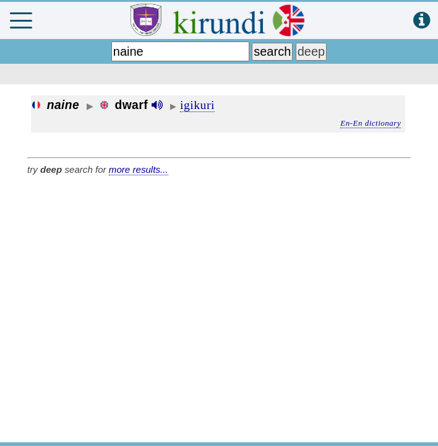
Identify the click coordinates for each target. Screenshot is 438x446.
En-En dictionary (370, 123)
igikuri (197, 105)
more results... (138, 169)
